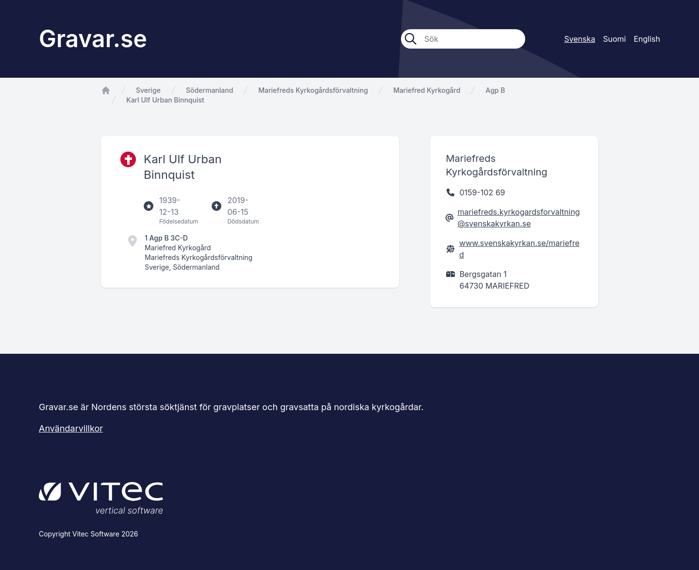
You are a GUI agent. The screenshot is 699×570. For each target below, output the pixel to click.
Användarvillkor (71, 428)
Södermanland (209, 90)
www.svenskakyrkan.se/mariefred (519, 248)
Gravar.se (93, 38)
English (646, 39)
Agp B (495, 90)
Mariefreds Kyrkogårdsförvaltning (313, 90)
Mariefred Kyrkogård (426, 90)
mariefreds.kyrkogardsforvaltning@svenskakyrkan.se (518, 217)
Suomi (614, 39)
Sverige (148, 90)
